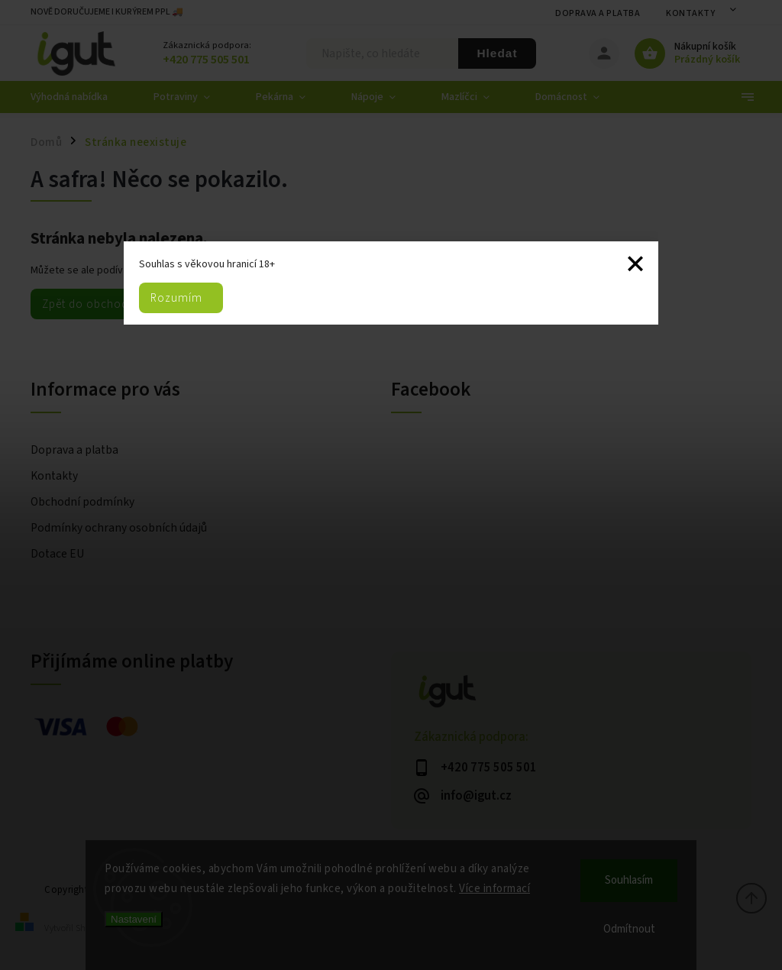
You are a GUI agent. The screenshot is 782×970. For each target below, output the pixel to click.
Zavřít (635, 264)
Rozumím (176, 297)
